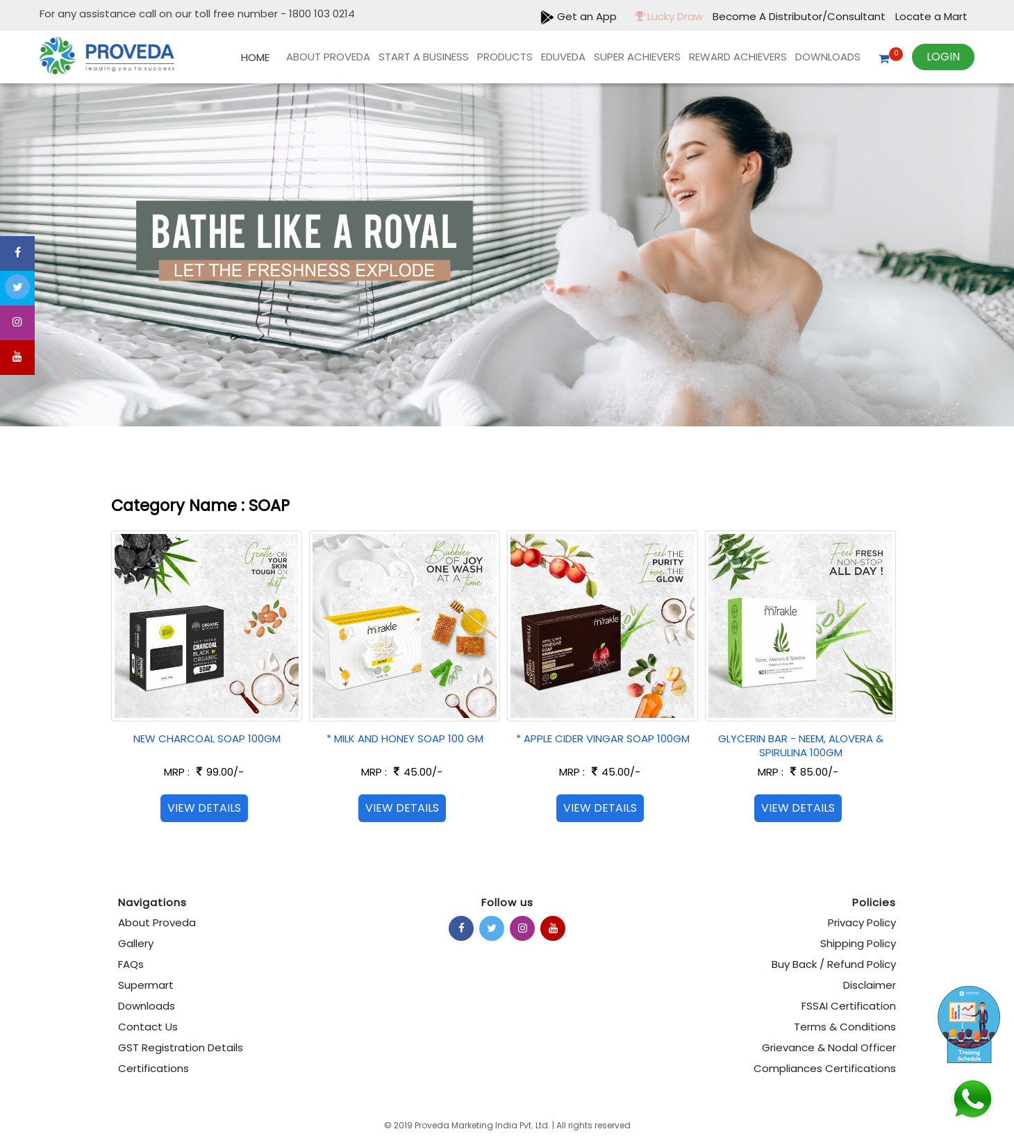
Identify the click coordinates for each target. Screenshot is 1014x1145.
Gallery (135, 943)
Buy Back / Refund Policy (834, 964)
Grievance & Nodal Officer (829, 1047)
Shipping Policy (858, 943)
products (505, 56)
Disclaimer (869, 985)
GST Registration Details (180, 1047)
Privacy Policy (862, 922)
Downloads (828, 56)
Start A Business (424, 56)
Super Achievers (637, 56)
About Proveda (328, 56)
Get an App (578, 16)
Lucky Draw (665, 16)
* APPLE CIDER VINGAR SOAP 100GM (603, 738)
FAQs (131, 964)
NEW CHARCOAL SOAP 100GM (207, 738)
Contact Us (148, 1026)
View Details (204, 808)
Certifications (153, 1068)
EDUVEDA (563, 56)
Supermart (146, 985)
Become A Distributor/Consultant (800, 16)
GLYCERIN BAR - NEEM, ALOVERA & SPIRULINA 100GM (800, 745)
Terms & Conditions (845, 1026)
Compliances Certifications (825, 1068)
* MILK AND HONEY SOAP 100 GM (404, 738)
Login (943, 57)
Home (255, 57)
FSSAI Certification (848, 1005)
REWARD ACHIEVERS (738, 56)
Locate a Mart (931, 16)
